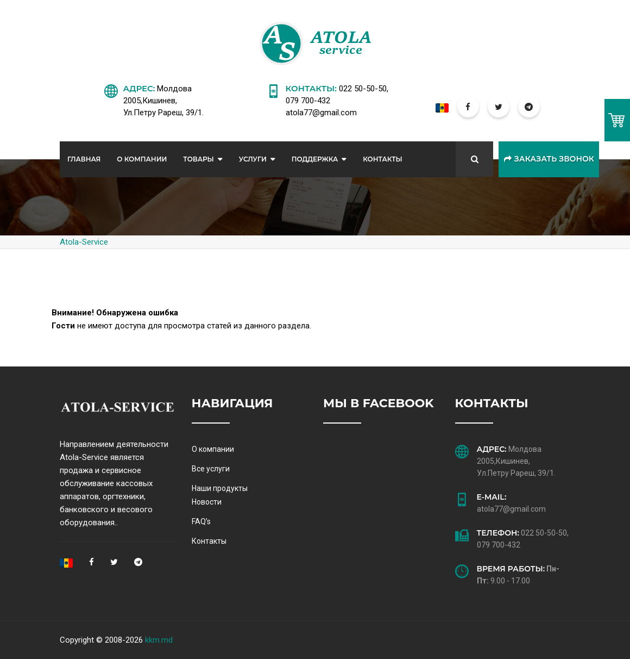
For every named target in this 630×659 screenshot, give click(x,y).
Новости (207, 502)
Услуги (253, 159)
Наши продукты (220, 488)
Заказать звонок (549, 159)
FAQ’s (201, 521)
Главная (83, 159)
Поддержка (315, 159)
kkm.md (159, 640)
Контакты (382, 159)
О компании (213, 449)
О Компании (142, 159)
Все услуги (211, 468)
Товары (198, 159)
